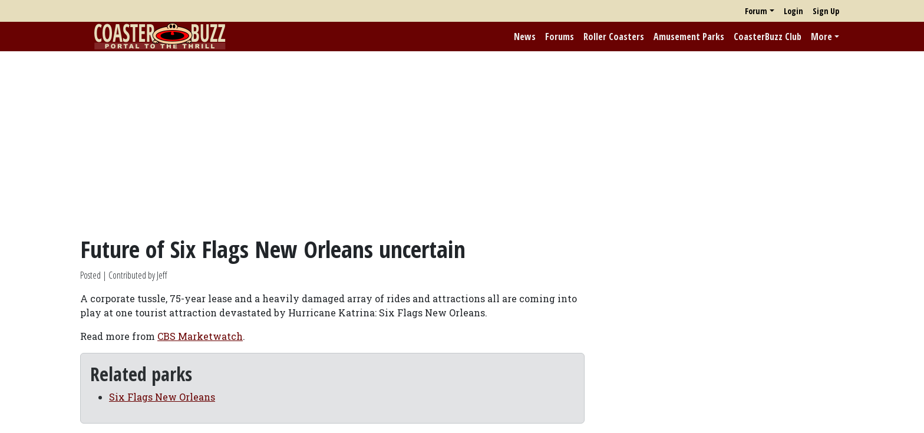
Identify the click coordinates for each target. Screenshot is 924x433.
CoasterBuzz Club (767, 36)
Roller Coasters (613, 36)
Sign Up (826, 10)
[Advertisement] (462, 143)
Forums (559, 36)
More (821, 36)
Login (793, 10)
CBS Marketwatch (200, 336)
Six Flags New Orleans (162, 397)
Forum (756, 10)
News (525, 36)
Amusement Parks (689, 36)
